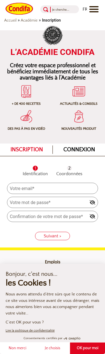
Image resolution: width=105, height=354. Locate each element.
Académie (29, 20)
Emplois (52, 262)
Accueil (10, 20)
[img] (92, 202)
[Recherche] (61, 9)
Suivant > (52, 236)
